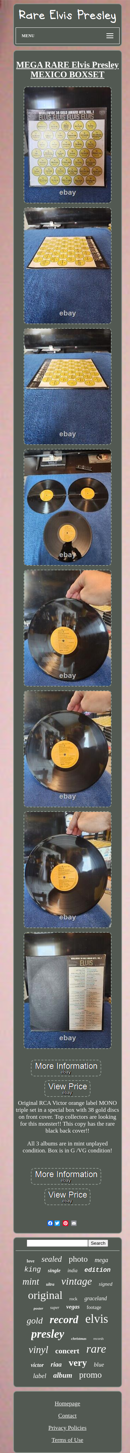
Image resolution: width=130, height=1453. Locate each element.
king (32, 1270)
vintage (76, 1281)
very (78, 1362)
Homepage (67, 1403)
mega (101, 1260)
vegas (73, 1306)
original (45, 1295)
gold (35, 1321)
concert (67, 1350)
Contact (67, 1415)
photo (78, 1258)
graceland (95, 1298)
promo (90, 1374)
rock (73, 1298)
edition (97, 1270)
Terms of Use (67, 1440)
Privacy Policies (67, 1428)
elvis (96, 1319)
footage (94, 1307)
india (73, 1270)
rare (96, 1348)
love (30, 1260)
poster (38, 1308)
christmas (78, 1338)
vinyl (38, 1349)
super (55, 1307)
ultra (50, 1284)
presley (47, 1334)
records (98, 1339)
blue (99, 1364)
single (54, 1270)
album (62, 1375)
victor (37, 1365)
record (64, 1319)
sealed (51, 1259)
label (39, 1375)
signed (105, 1284)
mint (31, 1281)
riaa (56, 1364)
